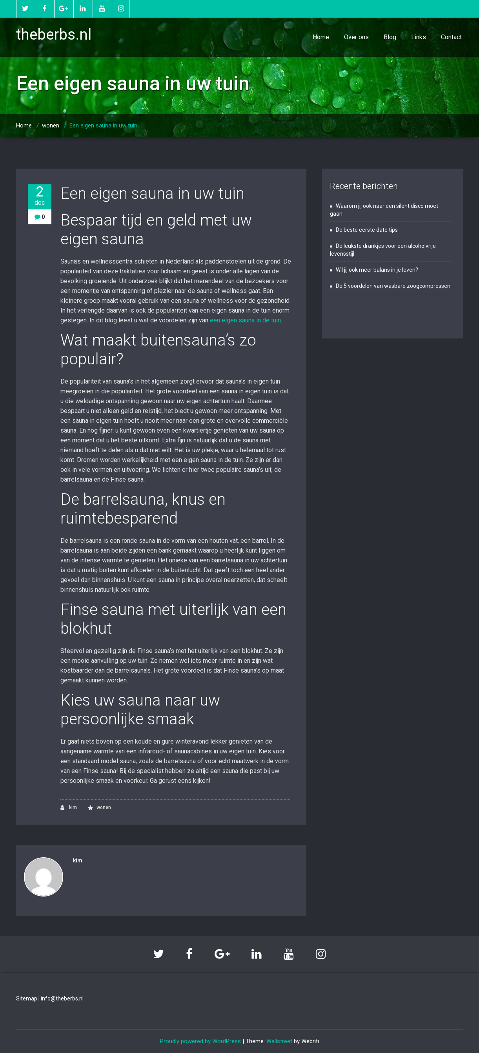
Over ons (356, 37)
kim (68, 808)
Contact (451, 37)
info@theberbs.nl (62, 998)
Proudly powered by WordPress (200, 1041)
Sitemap (26, 998)
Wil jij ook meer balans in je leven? (377, 270)
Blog (390, 37)
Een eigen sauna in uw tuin (103, 125)
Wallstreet (279, 1041)
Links (418, 37)
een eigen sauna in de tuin (245, 320)
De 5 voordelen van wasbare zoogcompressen (393, 286)
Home (321, 37)
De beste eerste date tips (367, 230)
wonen (50, 125)
